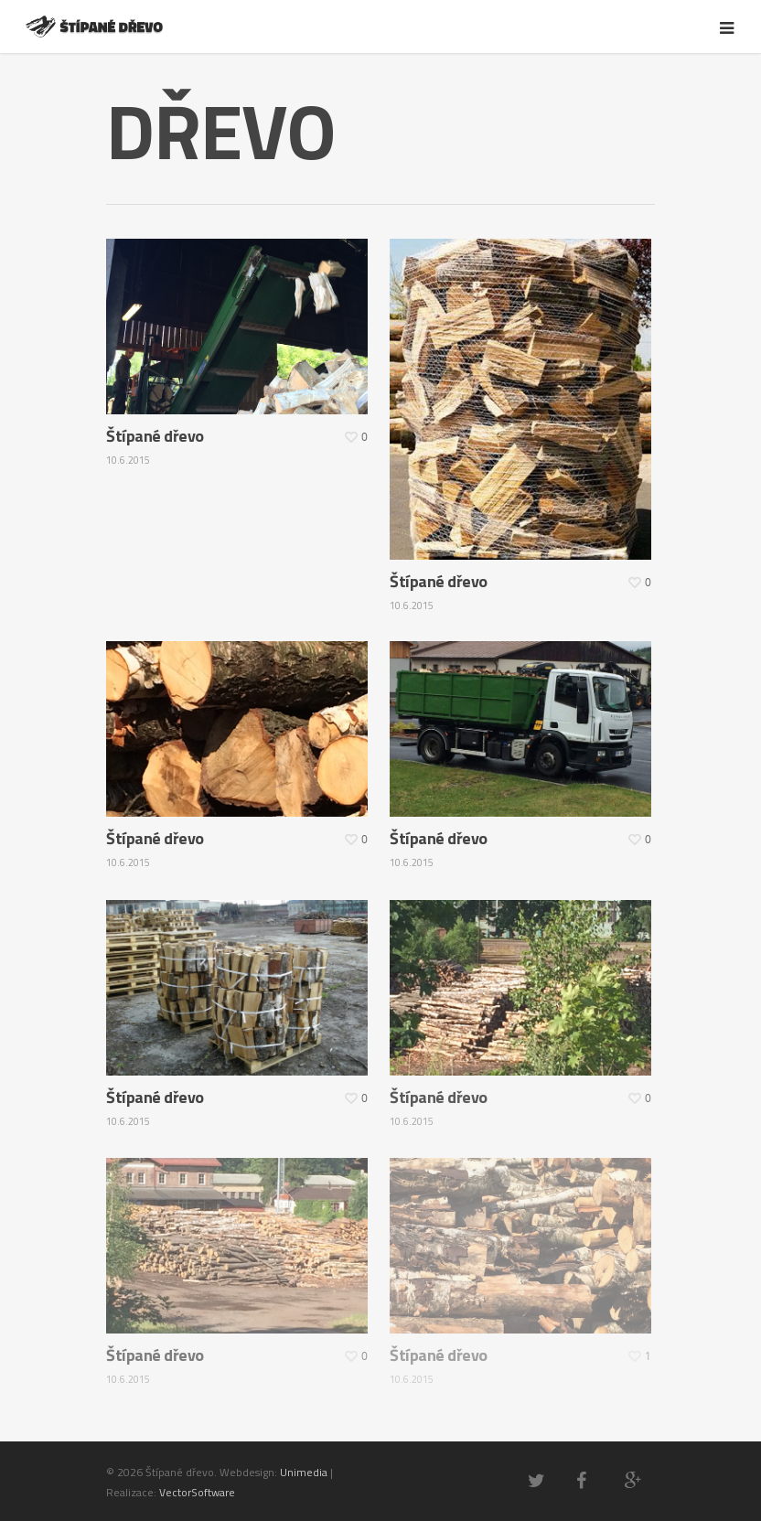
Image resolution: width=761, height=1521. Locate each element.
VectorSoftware (197, 1492)
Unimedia (303, 1472)
